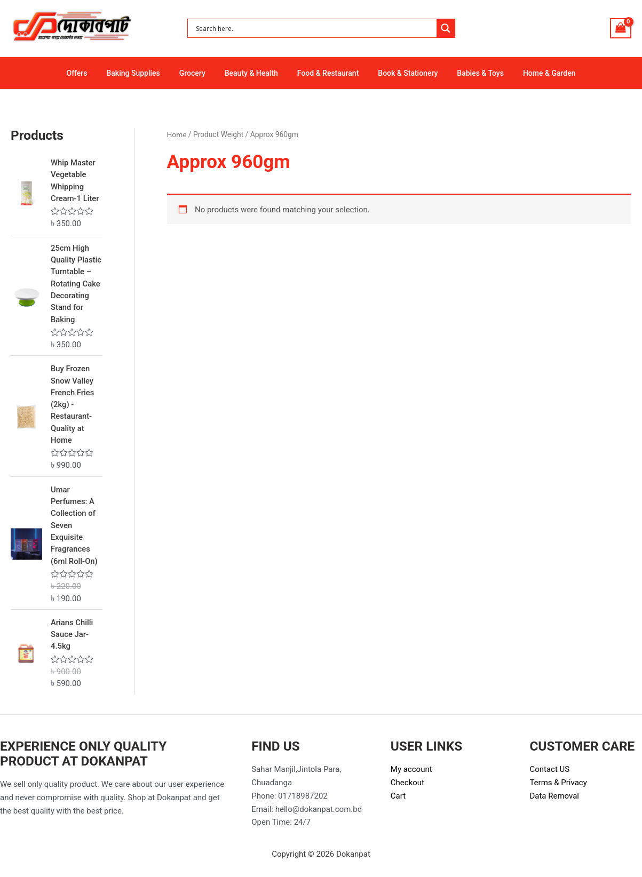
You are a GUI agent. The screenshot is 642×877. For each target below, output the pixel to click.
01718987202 (303, 798)
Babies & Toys (469, 73)
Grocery (199, 73)
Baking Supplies (143, 73)
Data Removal (554, 798)
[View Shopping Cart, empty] (620, 28)
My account (411, 772)
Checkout (407, 785)
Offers (91, 73)
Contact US (549, 772)
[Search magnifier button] (446, 28)
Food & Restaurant (326, 73)
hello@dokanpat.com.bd (318, 811)
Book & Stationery (401, 73)
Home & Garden (534, 73)
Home (177, 134)
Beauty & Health (253, 73)
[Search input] (315, 28)
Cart (398, 798)
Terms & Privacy (557, 785)
